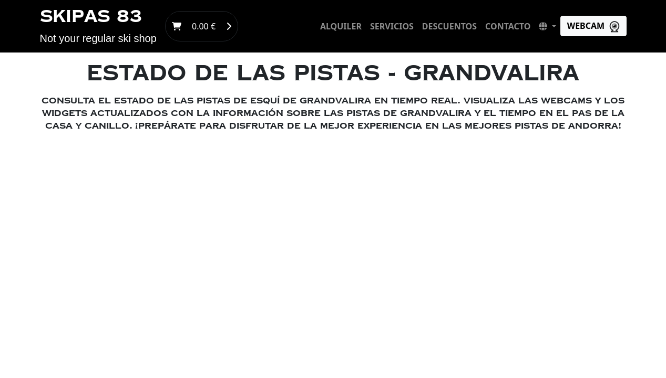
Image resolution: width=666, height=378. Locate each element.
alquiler (341, 26)
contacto (507, 26)
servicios (392, 26)
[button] (547, 26)
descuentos (449, 26)
